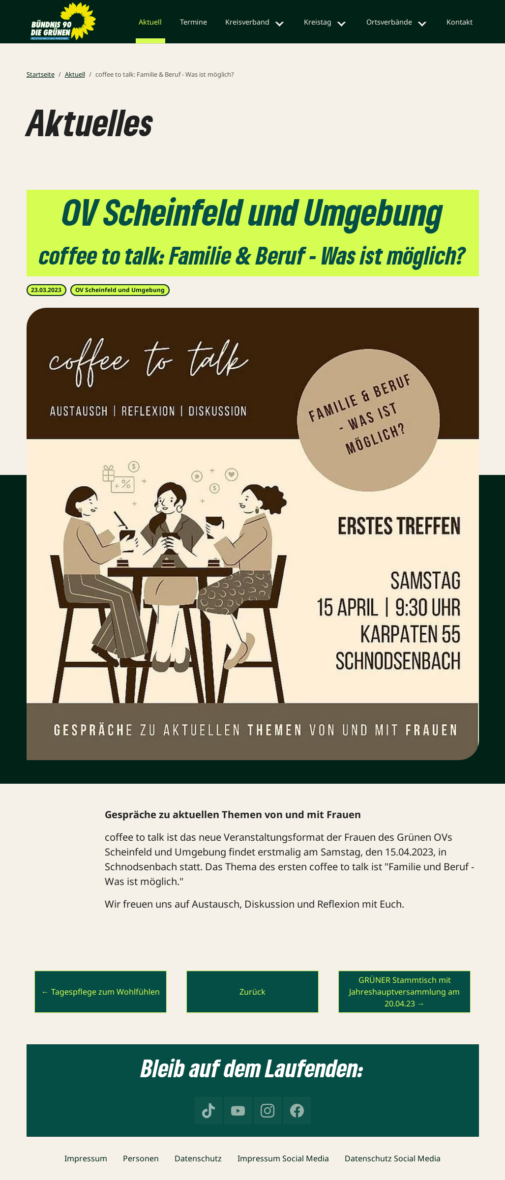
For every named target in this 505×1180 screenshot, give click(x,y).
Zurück (252, 991)
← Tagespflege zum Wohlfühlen (100, 991)
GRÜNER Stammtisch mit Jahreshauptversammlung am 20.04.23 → (404, 991)
